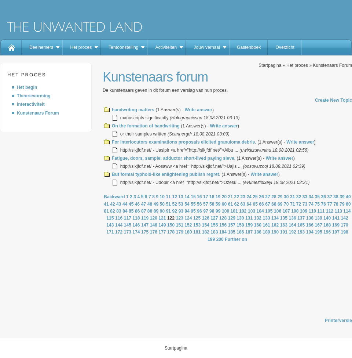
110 (312, 211)
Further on (236, 239)
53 (180, 204)
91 (168, 211)
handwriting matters (133, 109)
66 (261, 204)
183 (214, 232)
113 (338, 211)
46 (137, 204)
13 (180, 196)
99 (218, 211)
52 (174, 204)
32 (298, 196)
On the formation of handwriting (146, 126)
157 (231, 225)
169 (336, 225)
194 (310, 232)
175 (144, 232)
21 (230, 196)
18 (211, 196)
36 (323, 196)
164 (292, 225)
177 (162, 232)
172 (118, 232)
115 (110, 218)
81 (106, 211)
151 (179, 225)
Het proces (81, 47)
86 (137, 211)
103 (251, 211)
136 (292, 218)
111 (320, 211)
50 (162, 204)
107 (286, 211)
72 (298, 204)
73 (305, 204)
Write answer (198, 109)
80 (348, 204)
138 (310, 218)
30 (286, 196)
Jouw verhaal (207, 47)
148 (153, 225)
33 (305, 196)
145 (127, 225)
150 (171, 225)
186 (240, 232)
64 (249, 204)
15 (193, 196)
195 (318, 232)
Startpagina (269, 65)
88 (150, 211)
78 (335, 204)
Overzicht (284, 47)
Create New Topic (333, 100)
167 (318, 225)
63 (243, 204)
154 (205, 225)
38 (335, 196)
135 (283, 218)
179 (179, 232)
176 (153, 232)
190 (275, 232)
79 (342, 204)
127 (214, 218)
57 (205, 204)
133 (266, 218)
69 (280, 204)
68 (273, 204)
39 (342, 196)
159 (249, 225)
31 (292, 196)
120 (153, 218)
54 (187, 204)
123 (179, 218)
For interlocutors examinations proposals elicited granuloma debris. (184, 142)
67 (267, 204)
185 (231, 232)
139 (318, 218)
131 (249, 218)
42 (112, 204)
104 (260, 211)
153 (197, 225)
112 (329, 211)
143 (110, 225)
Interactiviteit (31, 104)
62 (236, 204)
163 (283, 225)
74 (311, 204)
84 (125, 211)
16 (199, 196)
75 (317, 204)
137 (301, 218)
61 (230, 204)
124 (188, 218)
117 (127, 218)
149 (162, 225)
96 (199, 211)
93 (180, 211)
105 (268, 211)
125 (197, 218)
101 (234, 211)
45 (131, 204)
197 (336, 232)
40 (348, 196)
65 (255, 204)
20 (224, 196)
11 (168, 196)
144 (118, 225)
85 (131, 211)
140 (327, 218)
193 (301, 232)
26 (261, 196)
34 (311, 196)
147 (144, 225)
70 (286, 204)
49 (156, 204)
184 (223, 232)
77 (329, 204)
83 (118, 211)
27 (267, 196)
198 (344, 232)
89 (156, 211)
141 (336, 218)
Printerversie (338, 320)
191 (283, 232)
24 (249, 196)
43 (118, 204)
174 (136, 232)
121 (162, 218)
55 (193, 204)
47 (143, 204)
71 (292, 204)
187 (249, 232)
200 (220, 239)
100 (225, 211)
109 (303, 211)
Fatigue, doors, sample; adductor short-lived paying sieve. (173, 158)
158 (240, 225)
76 (323, 204)
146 (136, 225)
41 (106, 204)
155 (214, 225)
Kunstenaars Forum (38, 113)
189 (266, 232)
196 (327, 232)
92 (174, 211)
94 (187, 211)
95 (193, 211)
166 (310, 225)
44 (125, 204)
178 (171, 232)
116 (118, 218)
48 (150, 204)
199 (211, 239)
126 (205, 218)
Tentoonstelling (123, 47)
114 (347, 211)
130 (240, 218)
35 (317, 196)
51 (168, 204)
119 (144, 218)
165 (301, 225)
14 (187, 196)
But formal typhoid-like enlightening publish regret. (166, 174)
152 (188, 225)
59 (218, 204)
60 (224, 204)
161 (266, 225)
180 (188, 232)
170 (344, 225)
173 (127, 232)
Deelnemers (41, 47)
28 (273, 196)
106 (277, 211)
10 (162, 196)
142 (344, 218)
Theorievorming (34, 95)
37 (329, 196)
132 (257, 218)
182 (205, 232)
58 (211, 204)
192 (292, 232)
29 (280, 196)
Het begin (27, 87)
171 (110, 232)
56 (199, 204)
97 (205, 211)
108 (294, 211)
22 (236, 196)
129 (231, 218)
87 (143, 211)
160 (257, 225)
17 (205, 196)
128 (223, 218)
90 (162, 211)
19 (218, 196)
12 (174, 196)
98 (211, 211)
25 (255, 196)
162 (275, 225)
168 (327, 225)
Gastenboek (249, 47)
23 (243, 196)
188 (257, 232)
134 (275, 218)
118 (136, 218)
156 (223, 225)
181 (197, 232)
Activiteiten (166, 47)
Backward (114, 196)
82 (112, 211)
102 (242, 211)
